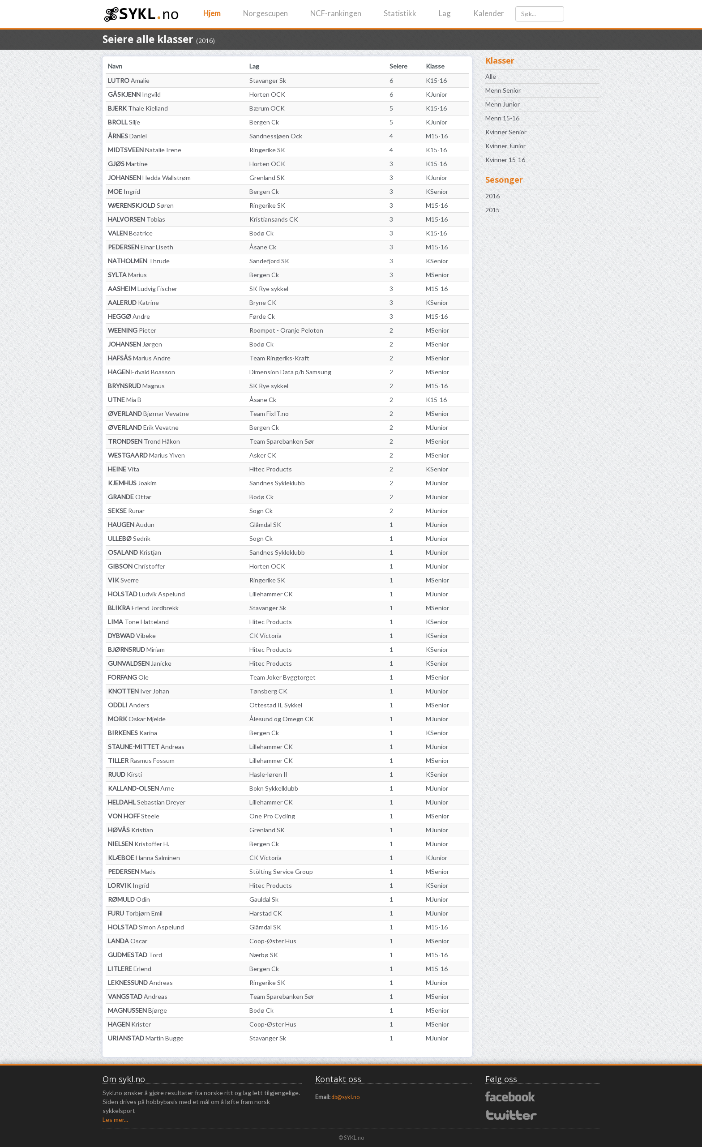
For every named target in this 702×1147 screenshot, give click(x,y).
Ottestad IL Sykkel (275, 705)
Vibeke (132, 635)
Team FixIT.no (269, 413)
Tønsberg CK (268, 691)
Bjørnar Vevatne (148, 413)
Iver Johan (138, 691)
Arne (141, 788)
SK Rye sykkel (268, 288)
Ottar (129, 497)
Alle (490, 76)
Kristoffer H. (138, 843)
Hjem (212, 13)
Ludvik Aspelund (146, 594)
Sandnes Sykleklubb (277, 483)
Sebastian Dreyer (146, 802)
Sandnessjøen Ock (275, 136)
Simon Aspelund (146, 927)
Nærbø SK (263, 955)
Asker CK (262, 455)
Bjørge (137, 1010)
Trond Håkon (144, 441)
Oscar (127, 941)
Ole (128, 677)
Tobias (136, 219)
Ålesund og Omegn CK (281, 719)
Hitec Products (270, 469)
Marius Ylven (146, 455)
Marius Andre (139, 358)
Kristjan (134, 552)
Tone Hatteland (138, 621)
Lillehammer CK (271, 594)
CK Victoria (265, 635)
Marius (127, 274)
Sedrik (129, 538)
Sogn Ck (261, 510)
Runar (126, 510)
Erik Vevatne (143, 427)
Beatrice (130, 233)
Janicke (139, 663)
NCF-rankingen (335, 13)
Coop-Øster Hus (272, 941)
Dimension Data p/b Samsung (290, 372)
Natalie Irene (144, 150)
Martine (128, 163)
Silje (124, 122)
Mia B (124, 399)
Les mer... (115, 1119)
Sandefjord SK (269, 261)
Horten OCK (267, 94)
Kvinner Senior (505, 132)
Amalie (129, 80)
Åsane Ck (262, 247)
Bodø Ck (261, 233)
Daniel (127, 136)
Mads (132, 871)
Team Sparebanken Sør (281, 441)
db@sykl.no (345, 1097)
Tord (135, 955)
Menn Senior (503, 90)
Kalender (488, 13)
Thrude (139, 261)
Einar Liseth (140, 247)
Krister (129, 1024)
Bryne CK (262, 302)
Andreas (146, 746)
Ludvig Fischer (142, 288)
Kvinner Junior (505, 146)
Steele (133, 816)
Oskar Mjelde (137, 719)
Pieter (132, 330)
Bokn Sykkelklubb (273, 788)
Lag (445, 13)
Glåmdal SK (265, 524)
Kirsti (125, 774)
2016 (492, 196)
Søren (141, 205)
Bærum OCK (267, 108)
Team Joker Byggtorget (282, 677)
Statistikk (400, 13)
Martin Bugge (146, 1038)
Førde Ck (262, 316)
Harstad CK (265, 913)
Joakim (132, 483)
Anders (129, 705)
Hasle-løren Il (268, 774)
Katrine (133, 302)
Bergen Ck (264, 122)
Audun (131, 524)
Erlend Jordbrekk (143, 608)
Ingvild (134, 94)
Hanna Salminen (144, 857)
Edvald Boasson (141, 372)
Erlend (129, 968)
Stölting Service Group (281, 871)
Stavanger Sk (267, 80)
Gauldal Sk (263, 899)
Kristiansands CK (273, 219)
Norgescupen (265, 13)
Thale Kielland (138, 108)
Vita (123, 469)
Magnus (136, 385)
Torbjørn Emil (135, 913)
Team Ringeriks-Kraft (279, 358)
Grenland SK (267, 177)
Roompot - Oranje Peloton (286, 330)
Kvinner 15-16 (505, 159)
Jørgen (135, 344)
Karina (132, 732)
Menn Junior (502, 104)
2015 (492, 210)
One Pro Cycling (272, 816)
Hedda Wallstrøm (149, 177)
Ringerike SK (267, 150)
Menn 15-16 (502, 118)
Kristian (130, 830)
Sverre (123, 580)
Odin (129, 899)
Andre (129, 316)
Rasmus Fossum (141, 760)
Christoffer (136, 566)
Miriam (136, 649)
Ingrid (124, 191)
